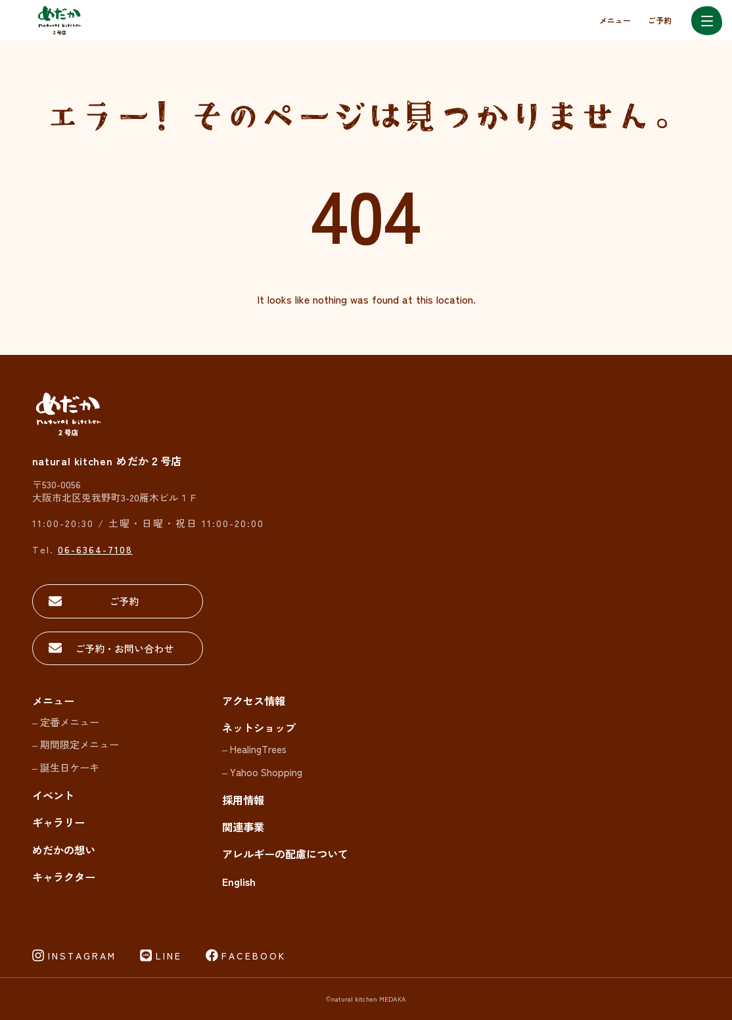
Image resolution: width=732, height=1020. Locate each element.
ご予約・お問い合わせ (124, 648)
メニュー (615, 20)
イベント (53, 795)
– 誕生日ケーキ (65, 767)
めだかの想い (63, 850)
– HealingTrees (254, 748)
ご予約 (660, 20)
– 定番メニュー (65, 721)
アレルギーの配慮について (285, 854)
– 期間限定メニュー (75, 744)
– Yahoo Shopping (262, 771)
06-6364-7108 (95, 549)
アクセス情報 (253, 700)
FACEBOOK (253, 955)
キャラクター (63, 877)
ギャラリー (58, 822)
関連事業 (243, 827)
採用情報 (243, 800)
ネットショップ (259, 727)
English (239, 881)
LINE (169, 955)
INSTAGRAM (82, 955)
